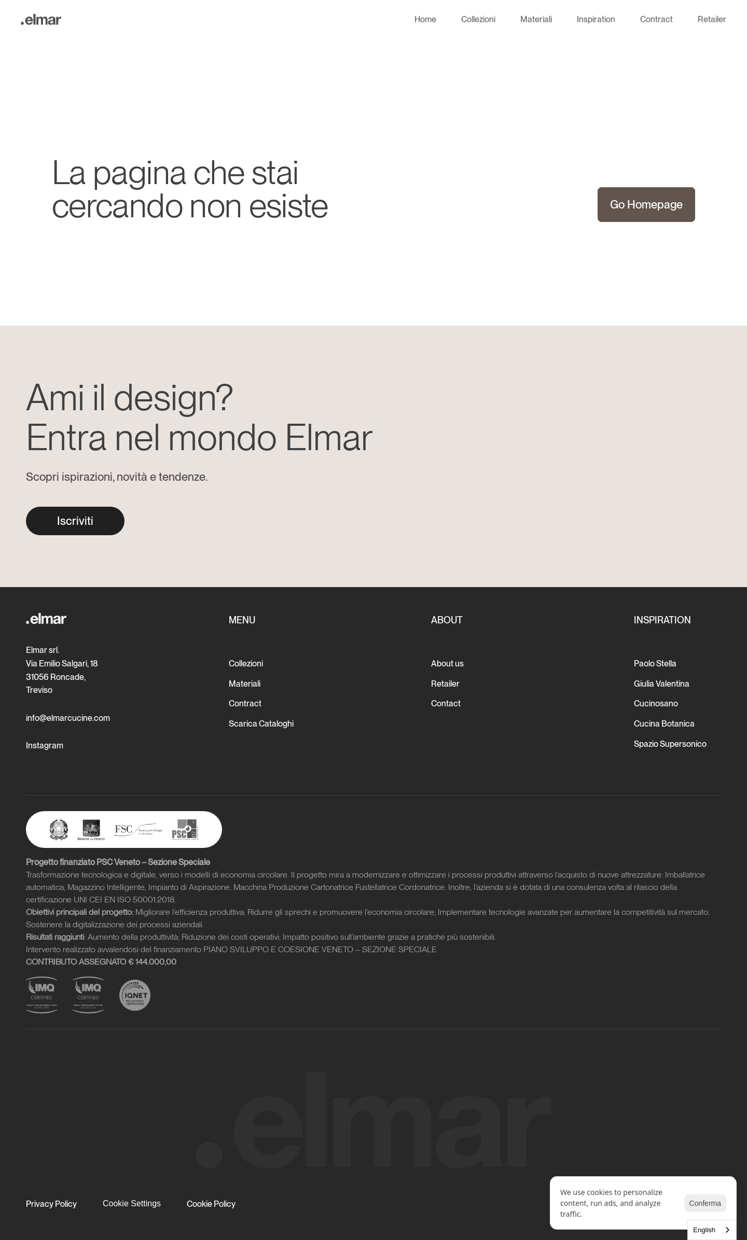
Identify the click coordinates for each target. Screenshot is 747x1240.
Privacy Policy (51, 1204)
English (704, 1230)
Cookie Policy (211, 1204)
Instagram (44, 745)
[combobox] (712, 1230)
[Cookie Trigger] (132, 1203)
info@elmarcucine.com (68, 718)
